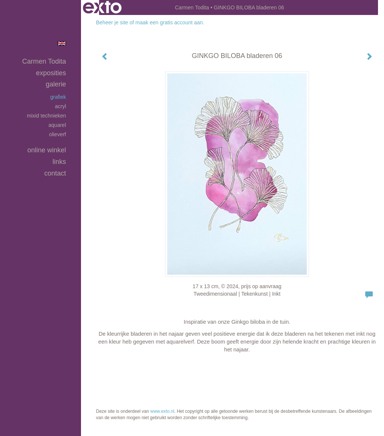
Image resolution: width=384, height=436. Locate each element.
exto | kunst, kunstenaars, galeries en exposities (102, 7)
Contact (55, 173)
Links (59, 161)
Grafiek (58, 97)
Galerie (56, 84)
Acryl (60, 106)
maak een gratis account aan (169, 22)
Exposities (51, 73)
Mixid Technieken (46, 116)
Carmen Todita (192, 7)
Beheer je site (112, 22)
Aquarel (57, 125)
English (61, 43)
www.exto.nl (162, 411)
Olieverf (57, 134)
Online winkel (46, 150)
